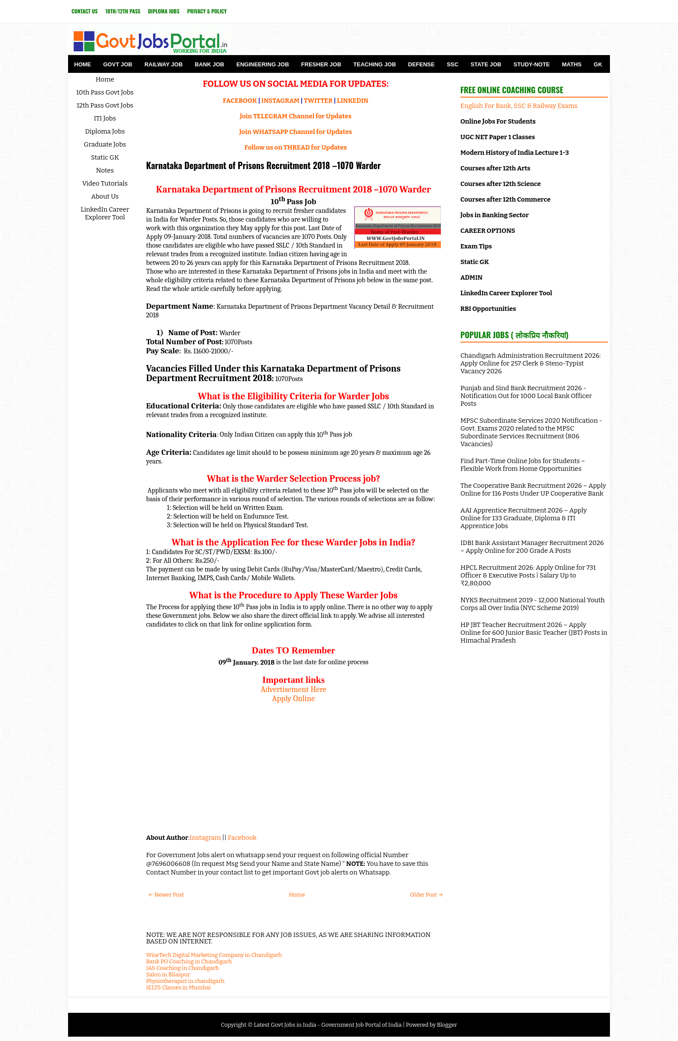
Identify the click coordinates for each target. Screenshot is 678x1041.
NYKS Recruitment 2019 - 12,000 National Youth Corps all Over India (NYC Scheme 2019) (532, 604)
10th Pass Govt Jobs (105, 92)
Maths (571, 64)
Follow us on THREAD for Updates (295, 147)
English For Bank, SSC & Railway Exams (518, 106)
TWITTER (318, 100)
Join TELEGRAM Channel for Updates (296, 116)
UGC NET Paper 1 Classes (497, 137)
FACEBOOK (240, 100)
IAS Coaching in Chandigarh (182, 968)
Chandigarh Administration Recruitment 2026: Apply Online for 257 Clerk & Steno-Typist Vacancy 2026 (530, 363)
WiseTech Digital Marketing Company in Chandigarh (214, 955)
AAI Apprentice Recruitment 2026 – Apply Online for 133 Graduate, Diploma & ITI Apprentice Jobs (523, 518)
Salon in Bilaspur (168, 974)
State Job (485, 64)
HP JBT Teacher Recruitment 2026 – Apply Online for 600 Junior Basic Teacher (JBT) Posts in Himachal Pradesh (533, 632)
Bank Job (209, 64)
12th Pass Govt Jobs (104, 105)
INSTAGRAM (280, 100)
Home (82, 64)
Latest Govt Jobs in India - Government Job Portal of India (327, 1024)
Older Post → (426, 894)
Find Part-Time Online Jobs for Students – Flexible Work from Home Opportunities (522, 465)
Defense (421, 64)
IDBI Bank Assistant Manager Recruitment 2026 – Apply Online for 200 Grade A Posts (532, 547)
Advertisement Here (293, 689)
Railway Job (163, 64)
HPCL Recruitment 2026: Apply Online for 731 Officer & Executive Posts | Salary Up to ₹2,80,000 (528, 575)
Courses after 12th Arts (495, 168)
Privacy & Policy (207, 11)
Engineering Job (262, 64)
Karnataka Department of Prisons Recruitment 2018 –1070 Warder (263, 165)
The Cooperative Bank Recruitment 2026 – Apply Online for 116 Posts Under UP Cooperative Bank (533, 489)
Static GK (105, 157)
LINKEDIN (352, 100)
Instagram (205, 838)
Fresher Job (321, 64)
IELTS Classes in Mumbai (178, 987)
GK (598, 64)
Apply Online (293, 698)
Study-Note (531, 64)
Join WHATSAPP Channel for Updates (295, 132)
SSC (453, 64)
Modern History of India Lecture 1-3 (514, 153)
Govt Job (117, 64)
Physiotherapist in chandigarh (185, 981)
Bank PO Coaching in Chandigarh (189, 961)
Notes (105, 170)
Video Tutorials (105, 183)
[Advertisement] (293, 764)
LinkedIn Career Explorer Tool (105, 213)
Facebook (242, 838)
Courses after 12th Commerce (505, 199)
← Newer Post (166, 894)
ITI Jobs (105, 118)
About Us (105, 196)
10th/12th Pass (122, 11)
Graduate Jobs (105, 144)
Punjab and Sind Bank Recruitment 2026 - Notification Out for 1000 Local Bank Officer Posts (526, 396)
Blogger (447, 1024)
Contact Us (85, 11)
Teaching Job (374, 64)
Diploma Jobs (163, 11)
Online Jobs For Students (498, 121)
